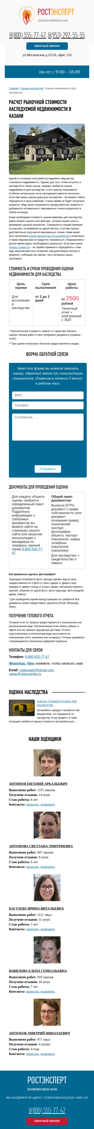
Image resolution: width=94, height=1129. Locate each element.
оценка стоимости (19, 247)
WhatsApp (17, 663)
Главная (13, 88)
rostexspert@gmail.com (37, 670)
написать (32, 804)
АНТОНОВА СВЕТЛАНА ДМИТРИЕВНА (41, 846)
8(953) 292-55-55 (66, 35)
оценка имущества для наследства (49, 236)
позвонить (47, 804)
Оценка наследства (32, 88)
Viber (31, 663)
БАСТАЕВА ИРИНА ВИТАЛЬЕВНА (36, 908)
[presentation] (47, 451)
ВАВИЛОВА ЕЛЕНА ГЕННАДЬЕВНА (38, 971)
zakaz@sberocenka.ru (25, 674)
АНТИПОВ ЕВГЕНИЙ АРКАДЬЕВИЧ (38, 784)
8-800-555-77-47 (37, 657)
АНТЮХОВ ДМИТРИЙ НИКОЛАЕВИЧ (39, 1033)
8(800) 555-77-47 (27, 35)
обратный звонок (47, 46)
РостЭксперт (47, 1084)
